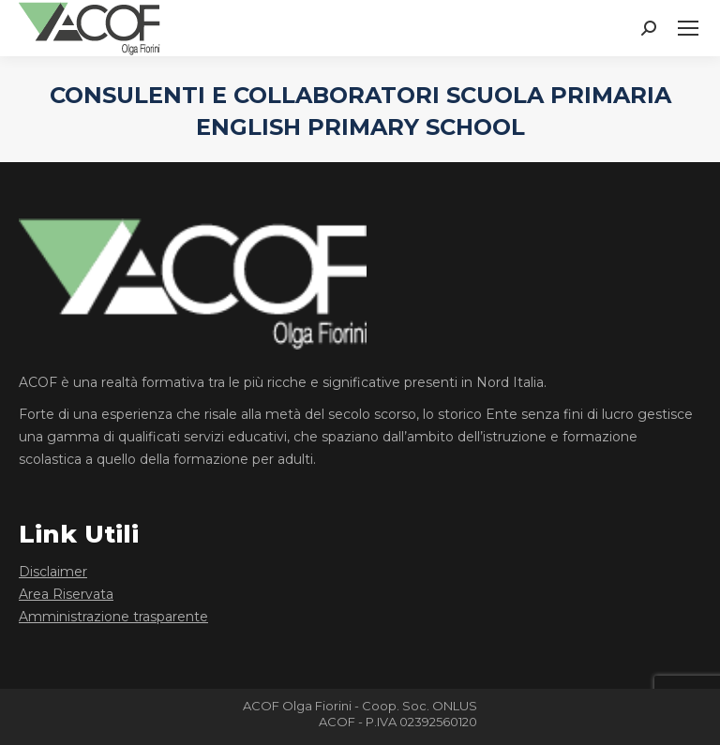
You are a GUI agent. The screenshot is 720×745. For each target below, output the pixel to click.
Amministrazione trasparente (113, 616)
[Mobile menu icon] (688, 28)
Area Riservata (66, 594)
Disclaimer (53, 571)
